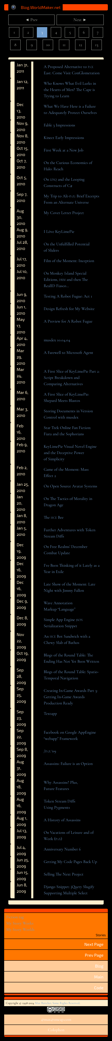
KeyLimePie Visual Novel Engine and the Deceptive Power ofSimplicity (70, 453)
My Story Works (20, 923)
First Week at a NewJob (63, 150)
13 (96, 44)
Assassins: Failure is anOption (68, 763)
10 (48, 44)
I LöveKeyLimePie (59, 231)
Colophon (56, 1029)
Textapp (50, 713)
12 (80, 44)
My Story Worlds (20, 929)
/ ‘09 (50, 751)
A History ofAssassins (62, 820)
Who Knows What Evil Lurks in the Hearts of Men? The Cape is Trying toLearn (70, 89)
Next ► (80, 19)
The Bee (53, 517)
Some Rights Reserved (66, 1003)
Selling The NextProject (63, 874)
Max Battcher (43, 1003)
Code (98, 987)
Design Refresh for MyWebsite (69, 308)
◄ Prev (31, 19)
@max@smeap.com (56, 1019)
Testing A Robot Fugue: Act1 (68, 296)
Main (98, 976)
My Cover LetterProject (64, 212)
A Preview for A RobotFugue (68, 321)
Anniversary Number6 (62, 849)
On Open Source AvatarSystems (70, 486)
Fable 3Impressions (59, 125)
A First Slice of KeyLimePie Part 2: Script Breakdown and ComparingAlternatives (72, 377)
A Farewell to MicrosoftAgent (68, 352)
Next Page (93, 944)
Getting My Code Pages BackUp (70, 861)
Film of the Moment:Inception (69, 260)
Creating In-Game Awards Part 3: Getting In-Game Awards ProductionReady (71, 697)
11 (64, 44)
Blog (99, 965)
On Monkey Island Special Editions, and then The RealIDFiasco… (66, 279)
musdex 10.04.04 (57, 340)
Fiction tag (15, 917)
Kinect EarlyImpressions (64, 137)
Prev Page (94, 955)
